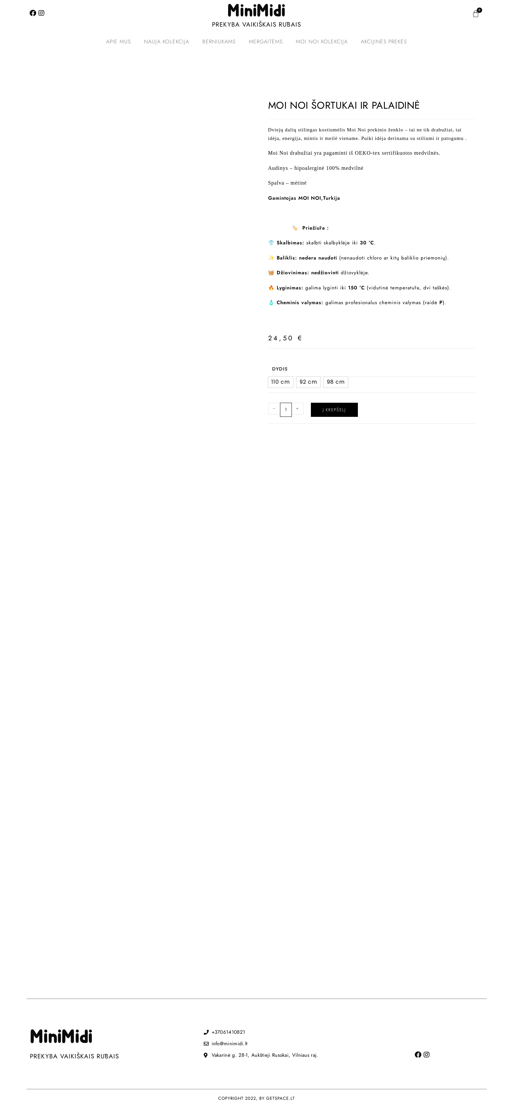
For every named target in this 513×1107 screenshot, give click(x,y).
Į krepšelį (334, 410)
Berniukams (219, 41)
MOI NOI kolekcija (322, 41)
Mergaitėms (266, 41)
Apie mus (118, 41)
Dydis (280, 369)
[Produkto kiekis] (286, 410)
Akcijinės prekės (384, 41)
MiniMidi (256, 11)
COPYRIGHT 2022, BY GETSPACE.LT (256, 1098)
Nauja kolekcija (166, 41)
